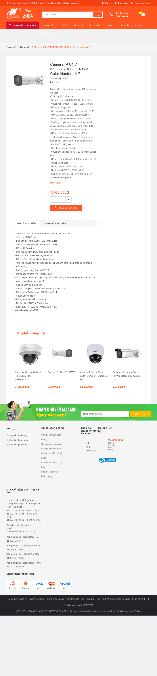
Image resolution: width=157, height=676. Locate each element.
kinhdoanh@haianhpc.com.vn (20, 531)
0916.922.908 (16, 549)
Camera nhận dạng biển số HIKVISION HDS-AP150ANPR (28, 376)
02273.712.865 (17, 558)
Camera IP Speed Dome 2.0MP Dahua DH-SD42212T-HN (94, 376)
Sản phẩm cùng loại (30, 333)
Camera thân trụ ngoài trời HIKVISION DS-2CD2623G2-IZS (127, 376)
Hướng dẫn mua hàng (16, 435)
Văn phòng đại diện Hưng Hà (22, 537)
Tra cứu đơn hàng (143, 3)
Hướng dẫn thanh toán (17, 440)
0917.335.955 (16, 541)
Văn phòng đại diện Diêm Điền (23, 554)
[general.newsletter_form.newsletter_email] (105, 414)
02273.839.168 (122, 16)
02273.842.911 (17, 520)
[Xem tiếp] (55, 182)
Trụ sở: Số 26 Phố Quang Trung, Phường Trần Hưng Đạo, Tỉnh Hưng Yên (23, 503)
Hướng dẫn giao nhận (16, 444)
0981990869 (112, 439)
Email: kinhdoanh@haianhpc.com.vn (64, 3)
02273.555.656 (17, 566)
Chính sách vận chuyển (52, 444)
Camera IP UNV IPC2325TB (61, 372)
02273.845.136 (17, 513)
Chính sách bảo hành (51, 448)
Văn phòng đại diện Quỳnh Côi (23, 545)
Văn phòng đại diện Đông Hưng (23, 563)
